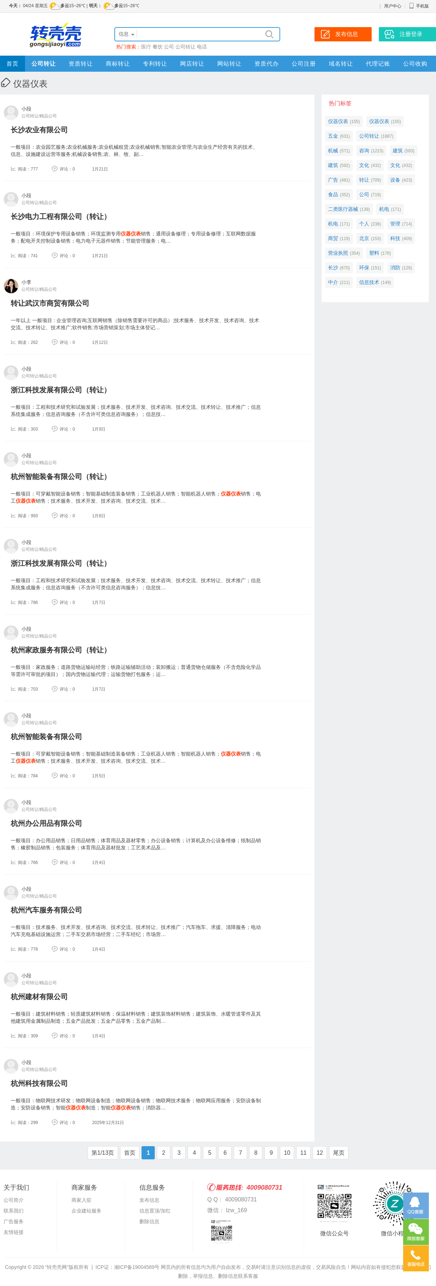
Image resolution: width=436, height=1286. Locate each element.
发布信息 (149, 1200)
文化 (364, 165)
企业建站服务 (86, 1211)
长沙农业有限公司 (39, 130)
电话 (202, 47)
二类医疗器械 (343, 209)
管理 (395, 224)
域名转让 (341, 64)
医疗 (146, 47)
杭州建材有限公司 (39, 997)
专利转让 (155, 64)
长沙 (333, 267)
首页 (12, 64)
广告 (333, 180)
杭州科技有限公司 (39, 1083)
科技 (395, 238)
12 (320, 1153)
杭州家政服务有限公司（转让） (61, 650)
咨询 (364, 150)
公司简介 (14, 1200)
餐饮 (158, 47)
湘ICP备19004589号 (137, 1267)
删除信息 (149, 1221)
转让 (364, 180)
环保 (364, 267)
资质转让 (81, 64)
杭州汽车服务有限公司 (46, 910)
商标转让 (118, 64)
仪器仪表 (338, 121)
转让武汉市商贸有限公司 (50, 303)
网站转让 (229, 64)
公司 (169, 47)
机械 (333, 150)
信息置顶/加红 (155, 1211)
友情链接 (14, 1232)
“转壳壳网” (57, 1267)
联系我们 (14, 1211)
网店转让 (192, 64)
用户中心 (392, 6)
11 (303, 1153)
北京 (364, 238)
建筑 (398, 150)
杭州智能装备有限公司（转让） (61, 477)
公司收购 (415, 64)
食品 (333, 194)
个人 (364, 224)
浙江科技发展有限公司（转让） (61, 390)
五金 (333, 136)
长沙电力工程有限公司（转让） (61, 216)
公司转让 (185, 47)
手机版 (419, 6)
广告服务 (14, 1221)
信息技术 (369, 282)
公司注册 (304, 64)
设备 (395, 180)
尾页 (339, 1153)
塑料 (374, 253)
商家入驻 (81, 1200)
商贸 (333, 238)
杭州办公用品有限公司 (46, 823)
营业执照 (338, 253)
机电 (384, 209)
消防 (395, 267)
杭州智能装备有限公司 (46, 737)
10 (287, 1153)
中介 (333, 282)
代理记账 (378, 64)
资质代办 (266, 64)
